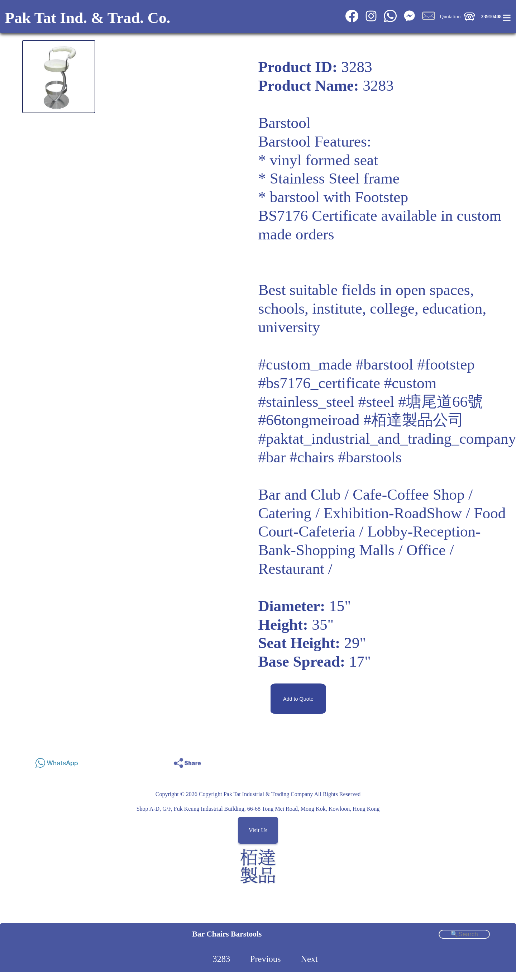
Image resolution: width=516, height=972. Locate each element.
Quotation (450, 16)
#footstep (446, 364)
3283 (221, 959)
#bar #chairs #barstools (330, 457)
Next (309, 959)
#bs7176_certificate (319, 383)
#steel (376, 401)
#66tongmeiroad (308, 419)
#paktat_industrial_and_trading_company (387, 438)
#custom (410, 383)
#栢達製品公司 (413, 419)
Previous (265, 959)
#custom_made (305, 364)
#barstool (385, 364)
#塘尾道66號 (440, 401)
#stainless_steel (306, 401)
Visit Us (258, 830)
